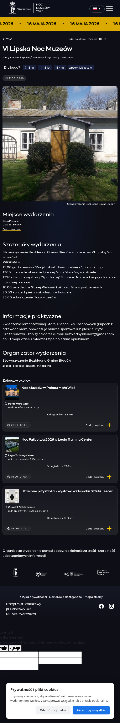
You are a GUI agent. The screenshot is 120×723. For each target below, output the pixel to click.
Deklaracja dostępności (65, 597)
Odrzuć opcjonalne (53, 710)
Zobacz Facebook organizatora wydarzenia (26, 366)
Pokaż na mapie (11, 229)
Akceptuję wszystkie (91, 710)
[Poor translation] (15, 648)
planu (99, 425)
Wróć (7, 38)
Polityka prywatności (32, 597)
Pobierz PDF (97, 38)
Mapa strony (94, 597)
